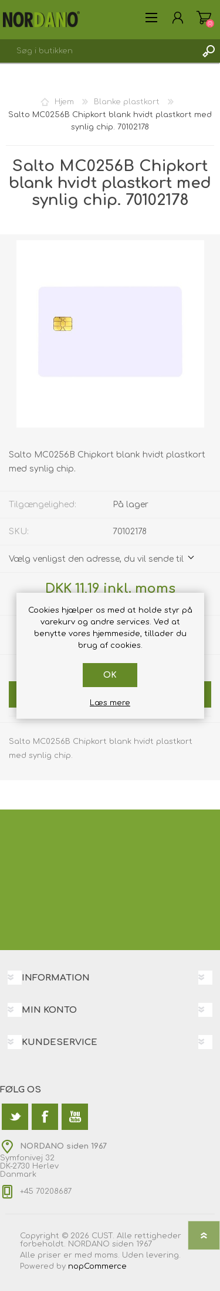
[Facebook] (45, 1117)
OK (110, 675)
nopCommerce (97, 1266)
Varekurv (204, 17)
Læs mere (110, 703)
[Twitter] (15, 1117)
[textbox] (98, 51)
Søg (208, 51)
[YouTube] (75, 1117)
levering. (163, 1255)
